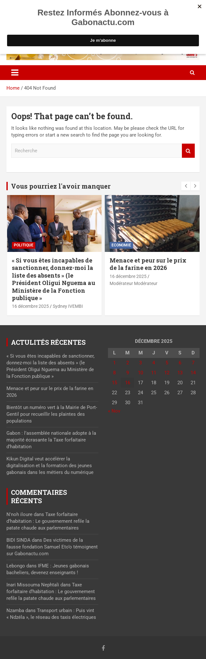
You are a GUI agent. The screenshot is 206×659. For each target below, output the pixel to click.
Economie (121, 245)
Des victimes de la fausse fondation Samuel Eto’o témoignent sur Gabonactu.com (52, 547)
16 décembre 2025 (30, 306)
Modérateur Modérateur (133, 283)
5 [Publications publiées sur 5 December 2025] (167, 363)
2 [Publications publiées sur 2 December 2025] (127, 363)
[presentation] (185, 186)
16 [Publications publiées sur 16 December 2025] (127, 383)
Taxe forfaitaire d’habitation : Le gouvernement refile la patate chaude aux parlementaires (47, 521)
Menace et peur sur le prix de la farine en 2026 (148, 264)
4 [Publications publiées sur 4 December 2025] (153, 363)
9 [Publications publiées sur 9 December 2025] (127, 373)
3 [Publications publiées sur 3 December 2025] (140, 363)
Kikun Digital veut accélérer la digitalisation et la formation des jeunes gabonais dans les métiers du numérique (50, 465)
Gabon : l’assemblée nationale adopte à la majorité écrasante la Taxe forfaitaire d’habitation (51, 440)
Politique (23, 245)
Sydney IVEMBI (68, 306)
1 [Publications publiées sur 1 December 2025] (114, 363)
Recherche (188, 151)
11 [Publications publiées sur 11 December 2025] (153, 373)
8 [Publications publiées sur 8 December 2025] (114, 373)
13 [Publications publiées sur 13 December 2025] (180, 373)
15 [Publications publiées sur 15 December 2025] (114, 383)
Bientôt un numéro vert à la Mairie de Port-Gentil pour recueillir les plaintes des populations (51, 414)
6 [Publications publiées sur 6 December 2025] (180, 363)
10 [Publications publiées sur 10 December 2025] (140, 373)
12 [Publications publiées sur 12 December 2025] (166, 373)
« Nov (114, 411)
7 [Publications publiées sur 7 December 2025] (193, 363)
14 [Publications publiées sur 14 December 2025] (193, 373)
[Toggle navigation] (14, 72)
